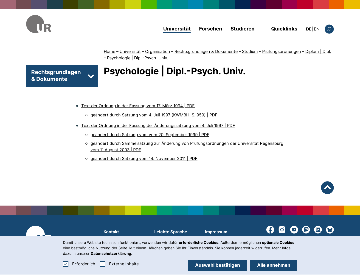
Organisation (157, 51)
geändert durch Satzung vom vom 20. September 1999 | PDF (149, 134)
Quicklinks (284, 29)
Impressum (216, 231)
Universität (177, 29)
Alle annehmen (273, 265)
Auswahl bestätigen (217, 265)
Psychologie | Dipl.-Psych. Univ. (137, 57)
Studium (250, 51)
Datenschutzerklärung (111, 253)
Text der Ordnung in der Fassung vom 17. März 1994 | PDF (138, 105)
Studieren (243, 29)
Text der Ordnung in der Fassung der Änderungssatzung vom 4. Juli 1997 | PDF (158, 125)
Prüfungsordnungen (281, 51)
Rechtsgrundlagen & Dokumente (206, 51)
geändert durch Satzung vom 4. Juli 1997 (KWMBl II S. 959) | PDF (153, 115)
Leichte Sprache (170, 231)
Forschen (210, 29)
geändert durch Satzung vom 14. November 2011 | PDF (143, 158)
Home (109, 51)
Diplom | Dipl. (318, 51)
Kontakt (111, 231)
